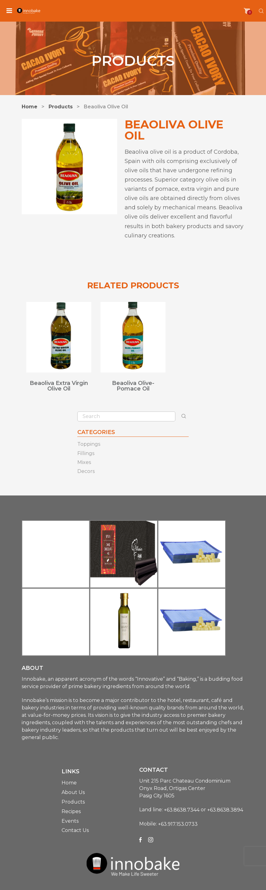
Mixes (84, 462)
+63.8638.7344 (182, 810)
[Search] (261, 11)
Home (69, 783)
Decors (86, 471)
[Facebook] (140, 840)
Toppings (88, 444)
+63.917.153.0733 (178, 824)
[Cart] (247, 11)
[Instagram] (150, 840)
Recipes (71, 811)
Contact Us (75, 830)
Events (70, 821)
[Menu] (9, 11)
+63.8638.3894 (225, 810)
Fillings (85, 453)
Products (73, 802)
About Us (73, 792)
